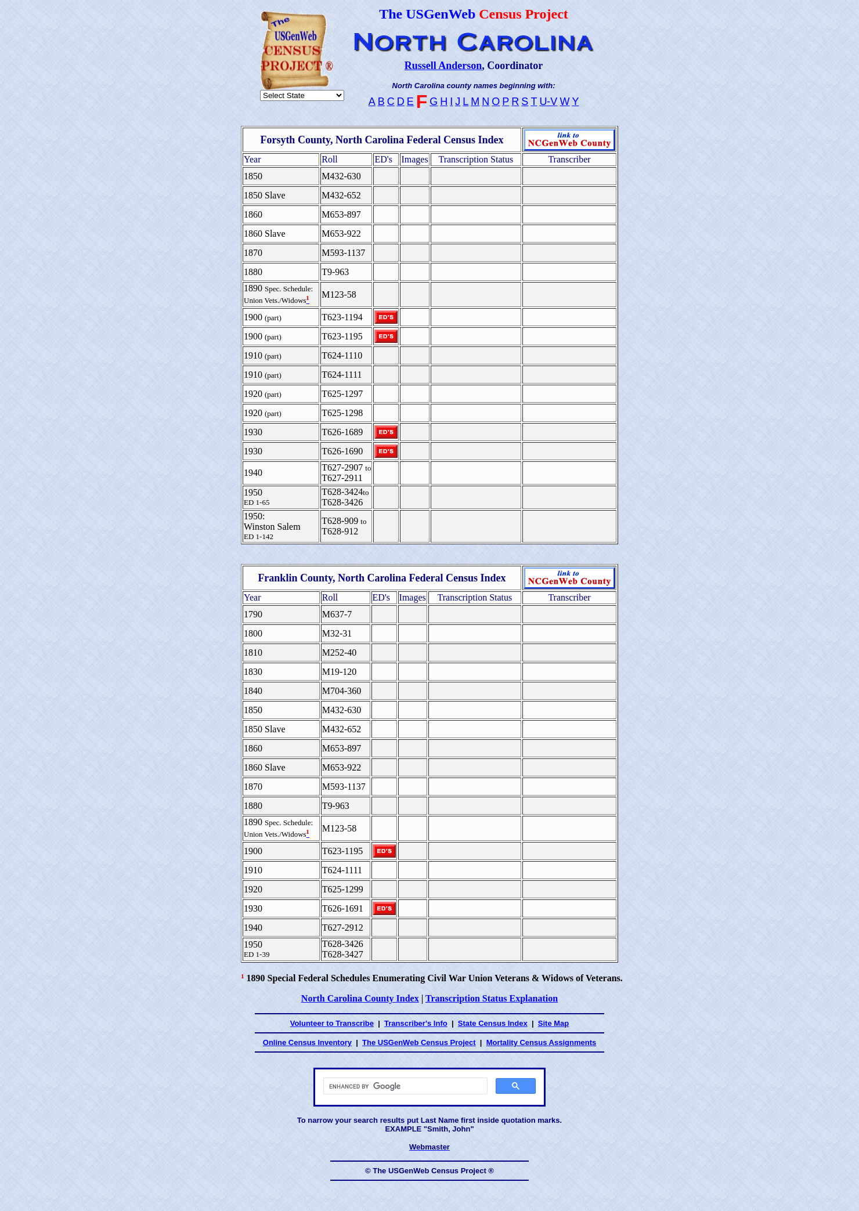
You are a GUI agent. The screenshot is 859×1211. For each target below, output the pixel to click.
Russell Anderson (443, 65)
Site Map (553, 1023)
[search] (404, 1086)
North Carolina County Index (360, 998)
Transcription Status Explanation (491, 998)
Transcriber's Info (415, 1023)
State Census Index (493, 1023)
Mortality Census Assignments (541, 1042)
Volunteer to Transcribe (332, 1023)
